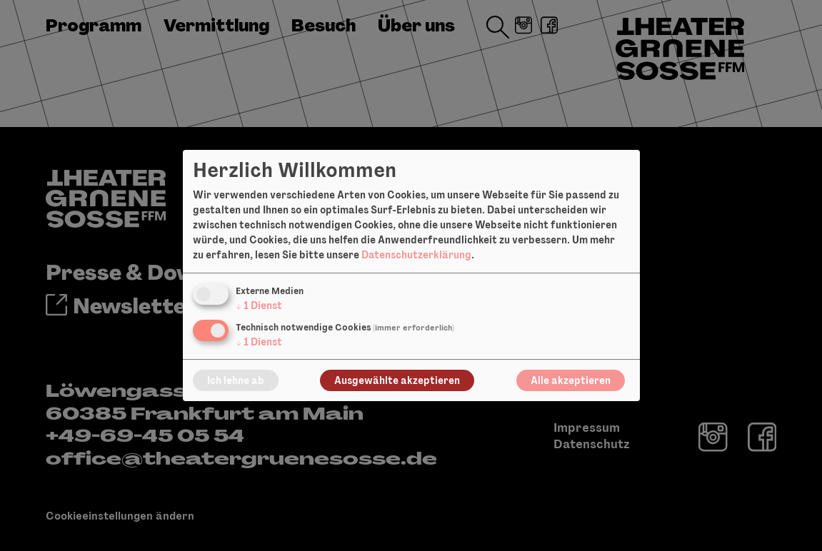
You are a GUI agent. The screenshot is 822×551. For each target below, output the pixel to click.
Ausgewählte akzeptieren (397, 380)
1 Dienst (259, 305)
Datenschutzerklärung (416, 254)
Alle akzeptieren (571, 380)
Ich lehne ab (235, 380)
